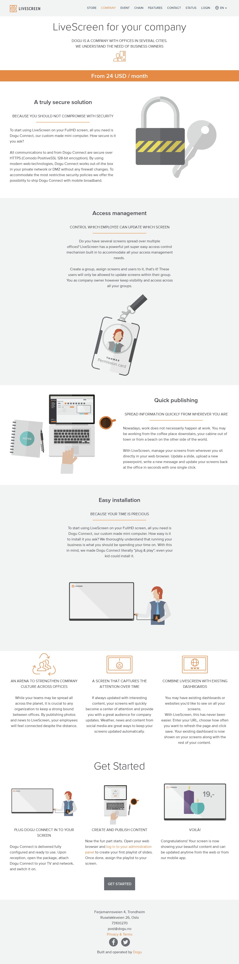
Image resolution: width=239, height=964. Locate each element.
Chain (138, 8)
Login (205, 8)
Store (91, 8)
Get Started (119, 884)
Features (155, 8)
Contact (174, 8)
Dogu (137, 952)
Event (125, 8)
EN (221, 8)
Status (191, 8)
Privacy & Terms (119, 934)
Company (108, 8)
